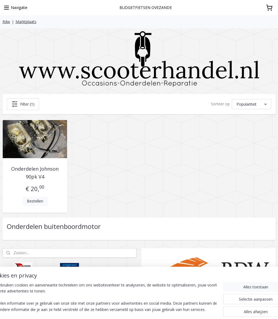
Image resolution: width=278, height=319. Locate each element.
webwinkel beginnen (161, 309)
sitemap (128, 309)
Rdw (6, 21)
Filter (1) (22, 104)
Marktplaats (25, 21)
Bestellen (35, 201)
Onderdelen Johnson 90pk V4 (35, 172)
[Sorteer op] (251, 104)
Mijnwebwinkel (208, 309)
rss (140, 309)
